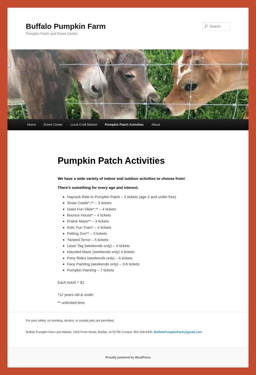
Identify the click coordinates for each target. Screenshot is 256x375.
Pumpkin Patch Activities (124, 124)
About (156, 124)
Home (31, 124)
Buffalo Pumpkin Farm (66, 26)
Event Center (53, 124)
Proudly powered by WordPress (127, 357)
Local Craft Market (83, 124)
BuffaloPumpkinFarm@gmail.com (178, 332)
